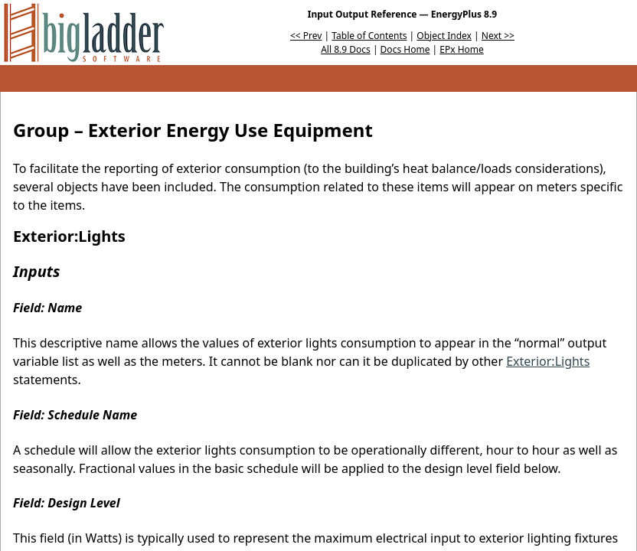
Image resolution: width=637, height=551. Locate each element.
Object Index (444, 35)
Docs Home (405, 49)
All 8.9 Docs (346, 49)
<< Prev (306, 35)
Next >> (498, 35)
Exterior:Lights (548, 361)
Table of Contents (369, 35)
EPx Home (461, 49)
